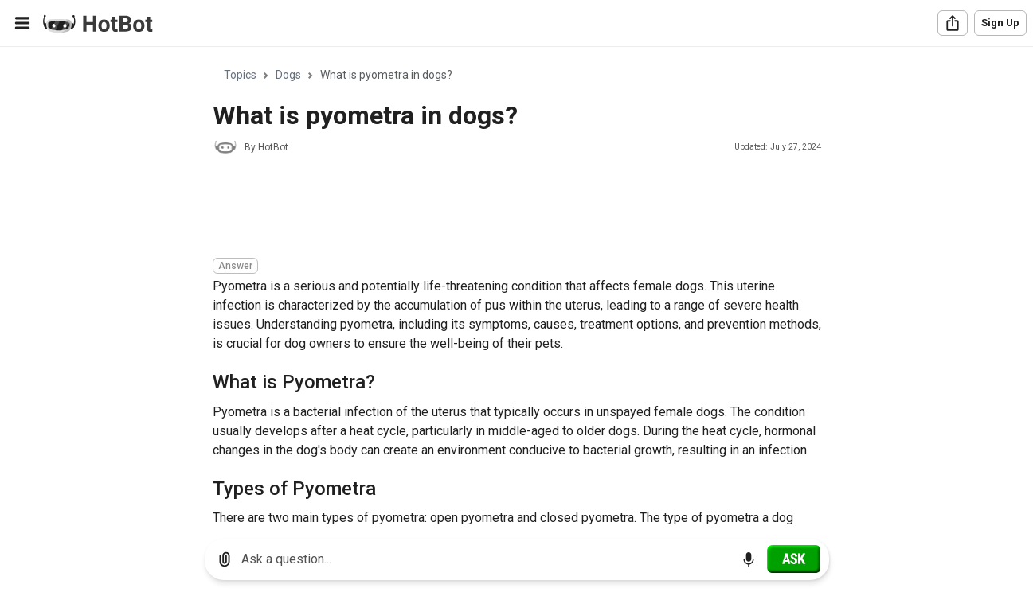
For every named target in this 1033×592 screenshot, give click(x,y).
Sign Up (1000, 23)
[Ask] (793, 558)
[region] (516, 287)
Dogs (288, 74)
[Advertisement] (502, 208)
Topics (240, 74)
